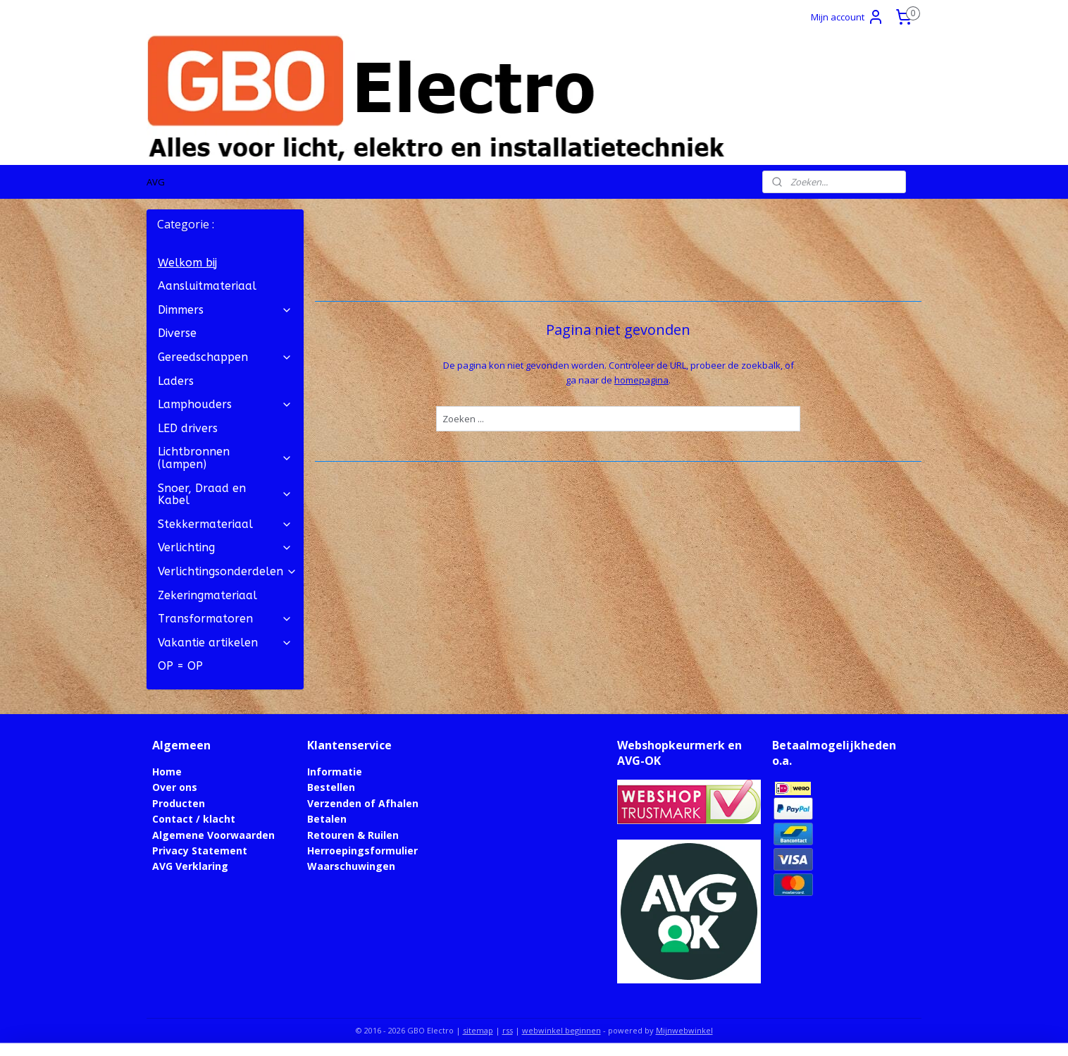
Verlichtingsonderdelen (227, 571)
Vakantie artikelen (225, 642)
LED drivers (188, 428)
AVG (156, 182)
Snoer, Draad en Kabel (225, 494)
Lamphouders (225, 404)
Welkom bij (187, 262)
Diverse (177, 333)
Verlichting (225, 547)
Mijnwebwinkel (684, 1030)
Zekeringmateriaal (207, 595)
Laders (176, 381)
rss (507, 1030)
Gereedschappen (225, 357)
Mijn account (847, 16)
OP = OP (180, 666)
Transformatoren (225, 618)
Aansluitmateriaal (207, 286)
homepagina (641, 380)
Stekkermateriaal (225, 524)
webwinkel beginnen (561, 1030)
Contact (172, 818)
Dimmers (225, 310)
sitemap (478, 1030)
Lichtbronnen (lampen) (225, 458)
